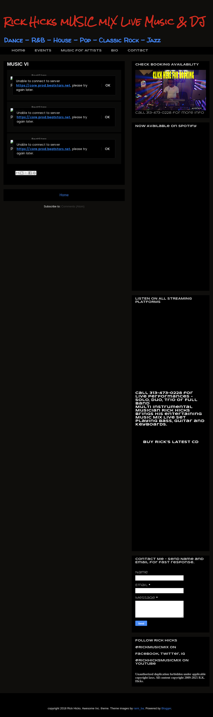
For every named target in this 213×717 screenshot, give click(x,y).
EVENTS (43, 50)
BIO (114, 50)
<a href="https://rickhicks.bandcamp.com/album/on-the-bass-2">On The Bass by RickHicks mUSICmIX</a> (171, 495)
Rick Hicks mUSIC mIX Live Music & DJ (104, 21)
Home (18, 50)
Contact (138, 50)
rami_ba (139, 708)
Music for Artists (81, 50)
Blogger (166, 708)
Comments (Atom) (72, 206)
